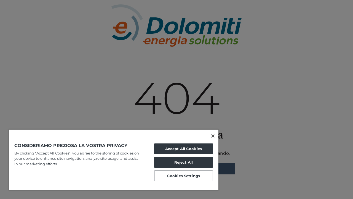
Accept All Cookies (179, 148)
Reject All (179, 162)
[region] (111, 159)
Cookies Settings (179, 176)
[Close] (208, 136)
